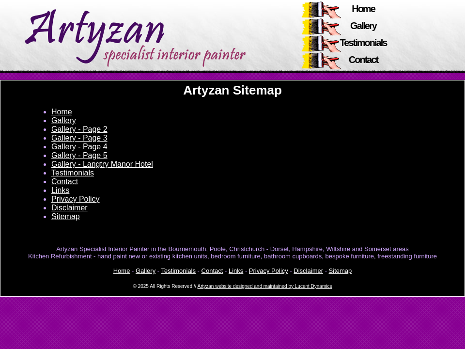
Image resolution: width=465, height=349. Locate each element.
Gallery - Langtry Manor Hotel (102, 164)
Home (363, 8)
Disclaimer (69, 208)
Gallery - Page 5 (79, 155)
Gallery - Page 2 (79, 129)
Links (60, 190)
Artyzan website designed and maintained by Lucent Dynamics (265, 286)
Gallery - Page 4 (79, 147)
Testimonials (363, 42)
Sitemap (65, 216)
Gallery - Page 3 (79, 138)
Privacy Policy (75, 199)
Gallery (363, 25)
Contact (363, 59)
